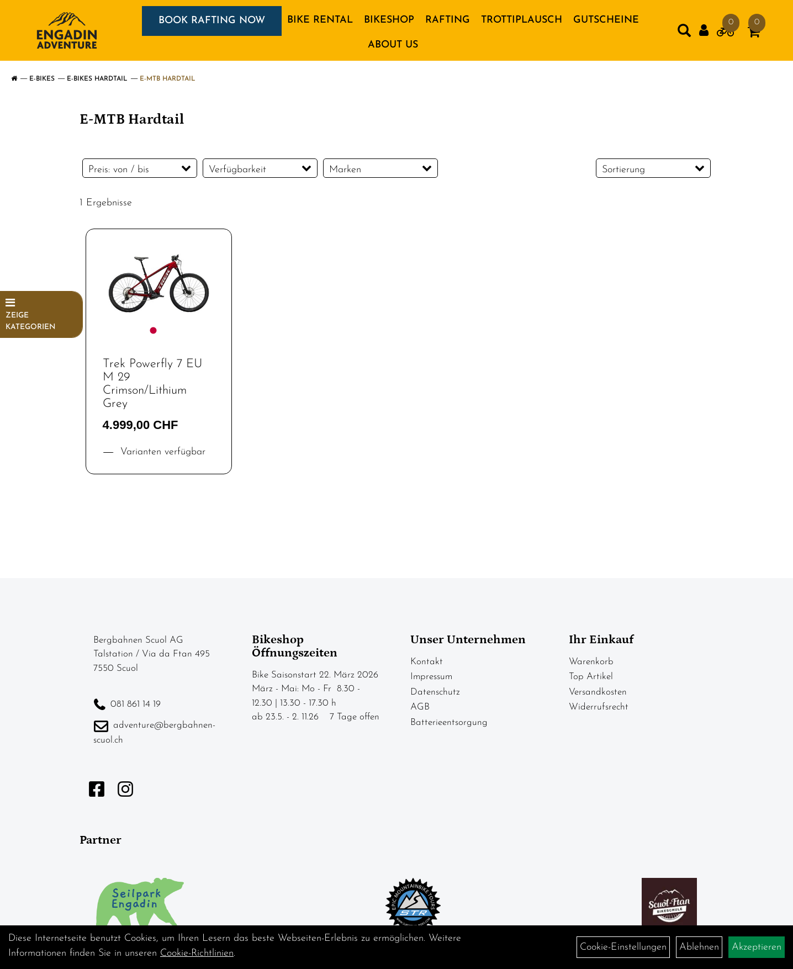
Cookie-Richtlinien (197, 953)
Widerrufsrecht (598, 707)
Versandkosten (598, 692)
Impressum (431, 676)
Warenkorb (591, 661)
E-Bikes (42, 79)
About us (393, 45)
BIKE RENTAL (320, 20)
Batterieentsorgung (449, 722)
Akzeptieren (756, 947)
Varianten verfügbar (161, 452)
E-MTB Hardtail (167, 79)
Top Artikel (591, 676)
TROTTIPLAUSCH (521, 20)
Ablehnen (699, 947)
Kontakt (426, 661)
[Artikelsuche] (684, 33)
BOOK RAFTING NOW (211, 20)
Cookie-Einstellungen (623, 947)
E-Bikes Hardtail (97, 79)
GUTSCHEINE (606, 20)
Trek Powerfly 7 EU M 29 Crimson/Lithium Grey (153, 384)
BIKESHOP (389, 20)
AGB (420, 707)
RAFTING (447, 20)
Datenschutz (435, 692)
